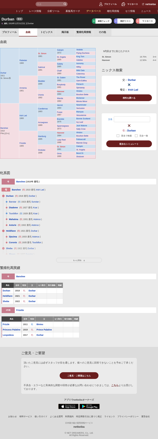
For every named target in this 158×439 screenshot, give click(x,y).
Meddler (41, 81)
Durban (131, 130)
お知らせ (12, 416)
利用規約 (69, 416)
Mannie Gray (81, 143)
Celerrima (80, 74)
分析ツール (41, 11)
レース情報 (22, 11)
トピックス (46, 32)
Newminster (81, 105)
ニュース (133, 11)
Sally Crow (80, 129)
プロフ (9, 32)
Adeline (79, 60)
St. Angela (61, 57)
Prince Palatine (44, 329)
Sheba (9, 248)
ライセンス (109, 416)
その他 (102, 32)
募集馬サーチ (60, 11)
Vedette (79, 50)
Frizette (22, 143)
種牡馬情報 (100, 11)
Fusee (59, 112)
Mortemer (80, 98)
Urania (41, 95)
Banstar (12, 202)
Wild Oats (80, 70)
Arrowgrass (43, 122)
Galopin (60, 50)
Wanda (60, 98)
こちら (115, 385)
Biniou (40, 324)
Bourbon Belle (82, 94)
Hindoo (79, 91)
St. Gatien (61, 78)
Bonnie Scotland (83, 119)
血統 (28, 32)
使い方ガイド (41, 416)
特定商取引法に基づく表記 (89, 416)
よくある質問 (56, 416)
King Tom (80, 57)
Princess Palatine (11, 329)
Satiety (60, 64)
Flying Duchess (82, 53)
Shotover (80, 157)
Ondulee (41, 150)
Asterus (36, 219)
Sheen (12, 254)
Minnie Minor (81, 101)
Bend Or (79, 153)
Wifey (78, 67)
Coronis (13, 242)
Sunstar (35, 202)
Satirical (41, 67)
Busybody (61, 85)
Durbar (3, 73)
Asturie (12, 225)
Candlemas (43, 109)
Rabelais (23, 60)
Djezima (13, 236)
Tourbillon (13, 213)
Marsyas (80, 112)
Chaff (59, 71)
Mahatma (13, 219)
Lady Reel (61, 140)
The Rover (80, 77)
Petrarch (80, 84)
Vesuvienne (81, 115)
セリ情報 (117, 11)
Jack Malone (81, 126)
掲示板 (65, 32)
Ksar (35, 207)
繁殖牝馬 (83, 32)
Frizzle (6, 324)
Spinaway (80, 88)
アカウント (150, 11)
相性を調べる (129, 98)
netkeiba (78, 426)
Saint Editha (81, 81)
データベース (81, 11)
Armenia (23, 88)
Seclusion (80, 108)
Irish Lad (23, 116)
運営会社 (145, 416)
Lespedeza (8, 335)
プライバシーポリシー (128, 416)
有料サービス (25, 416)
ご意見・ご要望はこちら (79, 375)
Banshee (4, 128)
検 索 (65, 4)
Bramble (60, 119)
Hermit (60, 105)
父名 (110, 119)
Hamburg (42, 136)
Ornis (59, 153)
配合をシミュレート (129, 144)
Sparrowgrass (63, 126)
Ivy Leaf (79, 122)
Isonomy (80, 63)
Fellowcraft (81, 139)
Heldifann (11, 231)
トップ (6, 11)
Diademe (13, 207)
